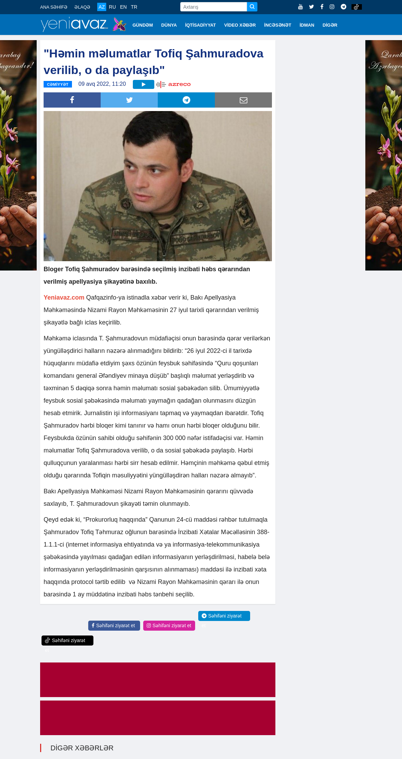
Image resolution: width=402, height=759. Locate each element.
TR (134, 7)
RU (112, 7)
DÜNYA (169, 25)
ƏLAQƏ (82, 7)
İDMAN (307, 25)
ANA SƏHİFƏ (53, 7)
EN (123, 7)
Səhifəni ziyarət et (113, 625)
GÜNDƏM (143, 25)
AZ (102, 7)
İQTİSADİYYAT (200, 25)
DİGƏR (330, 25)
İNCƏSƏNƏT (277, 25)
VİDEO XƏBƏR (240, 25)
